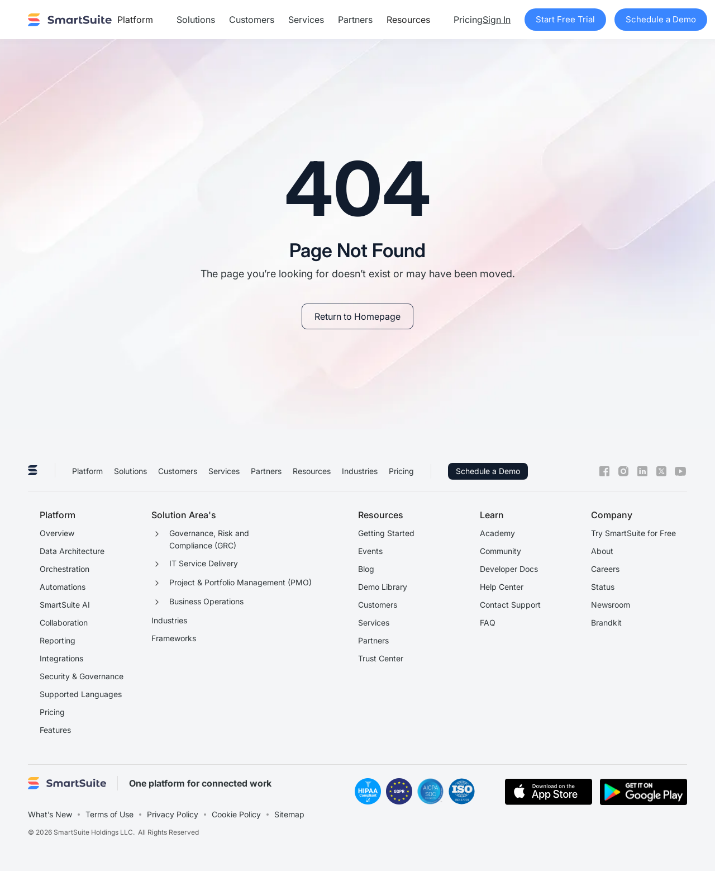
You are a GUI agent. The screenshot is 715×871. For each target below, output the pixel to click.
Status (602, 586)
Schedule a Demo (488, 471)
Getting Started (386, 533)
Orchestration (64, 569)
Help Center (501, 586)
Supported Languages (81, 694)
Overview (57, 533)
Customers (251, 19)
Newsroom (610, 604)
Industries (360, 471)
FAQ (487, 622)
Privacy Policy (172, 814)
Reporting (57, 640)
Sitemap (289, 814)
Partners (355, 19)
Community (500, 551)
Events (370, 551)
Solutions (196, 19)
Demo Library (382, 586)
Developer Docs (509, 569)
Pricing (468, 19)
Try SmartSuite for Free (633, 533)
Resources (312, 471)
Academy (497, 533)
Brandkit (606, 622)
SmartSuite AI (65, 604)
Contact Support (510, 604)
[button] (140, 19)
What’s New (50, 814)
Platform (87, 471)
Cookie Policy (236, 814)
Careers (605, 569)
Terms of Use (109, 814)
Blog (366, 569)
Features (55, 730)
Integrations (61, 658)
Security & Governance (81, 676)
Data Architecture (72, 551)
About (602, 551)
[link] (357, 316)
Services (306, 19)
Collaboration (64, 622)
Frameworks (173, 638)
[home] (70, 19)
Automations (62, 586)
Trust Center (380, 658)
